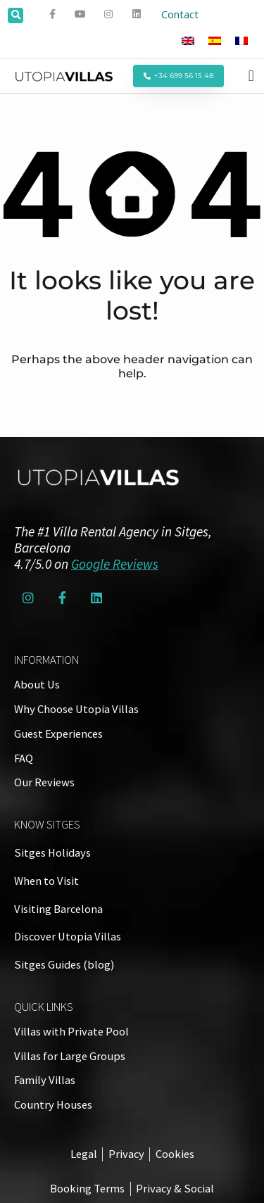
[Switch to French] (241, 40)
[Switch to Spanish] (214, 40)
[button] (15, 15)
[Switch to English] (188, 40)
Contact (180, 14)
